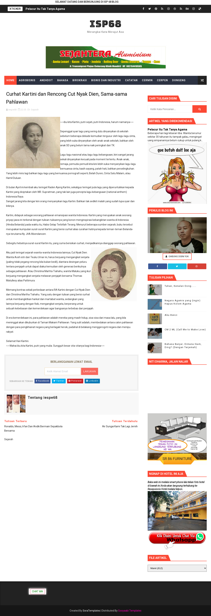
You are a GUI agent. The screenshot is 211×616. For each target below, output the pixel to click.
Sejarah (35, 109)
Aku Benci (171, 315)
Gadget (62, 89)
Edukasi (12, 89)
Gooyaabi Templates (129, 610)
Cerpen (162, 80)
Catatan (131, 80)
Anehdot (46, 80)
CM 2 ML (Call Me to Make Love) (185, 329)
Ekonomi (29, 89)
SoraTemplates (91, 610)
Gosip (76, 89)
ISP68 (105, 24)
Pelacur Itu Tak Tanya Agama (45, 9)
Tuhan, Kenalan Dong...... (180, 286)
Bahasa (62, 80)
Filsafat (46, 89)
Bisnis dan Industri (106, 80)
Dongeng (179, 80)
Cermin (147, 80)
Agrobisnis (27, 80)
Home (10, 80)
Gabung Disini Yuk (177, 256)
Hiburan (91, 89)
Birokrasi (79, 80)
